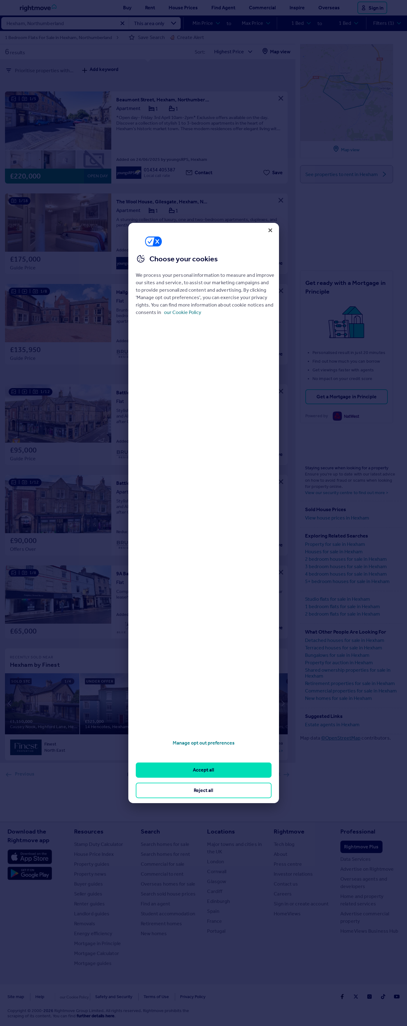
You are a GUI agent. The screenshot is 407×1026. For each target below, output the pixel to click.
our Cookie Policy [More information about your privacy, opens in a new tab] (182, 312)
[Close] (270, 230)
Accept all (203, 770)
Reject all (203, 790)
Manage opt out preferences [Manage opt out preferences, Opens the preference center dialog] (204, 743)
